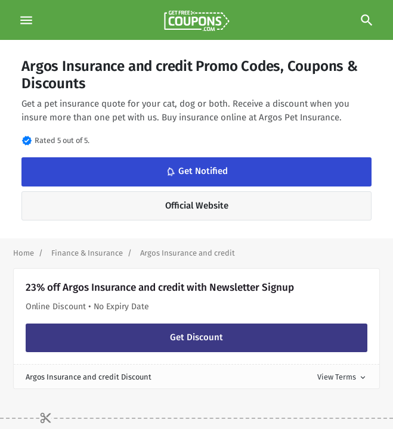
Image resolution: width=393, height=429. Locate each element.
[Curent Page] (187, 252)
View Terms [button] (342, 376)
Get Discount (196, 337)
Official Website (196, 205)
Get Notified (195, 171)
